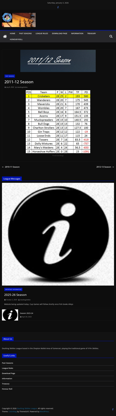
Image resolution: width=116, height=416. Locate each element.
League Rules (42, 33)
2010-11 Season (11, 167)
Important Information (13, 289)
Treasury (91, 33)
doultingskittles (22, 87)
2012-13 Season (105, 167)
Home (12, 33)
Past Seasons (25, 33)
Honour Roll (16, 39)
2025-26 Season (15, 295)
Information (77, 33)
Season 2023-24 (26, 313)
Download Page (59, 33)
